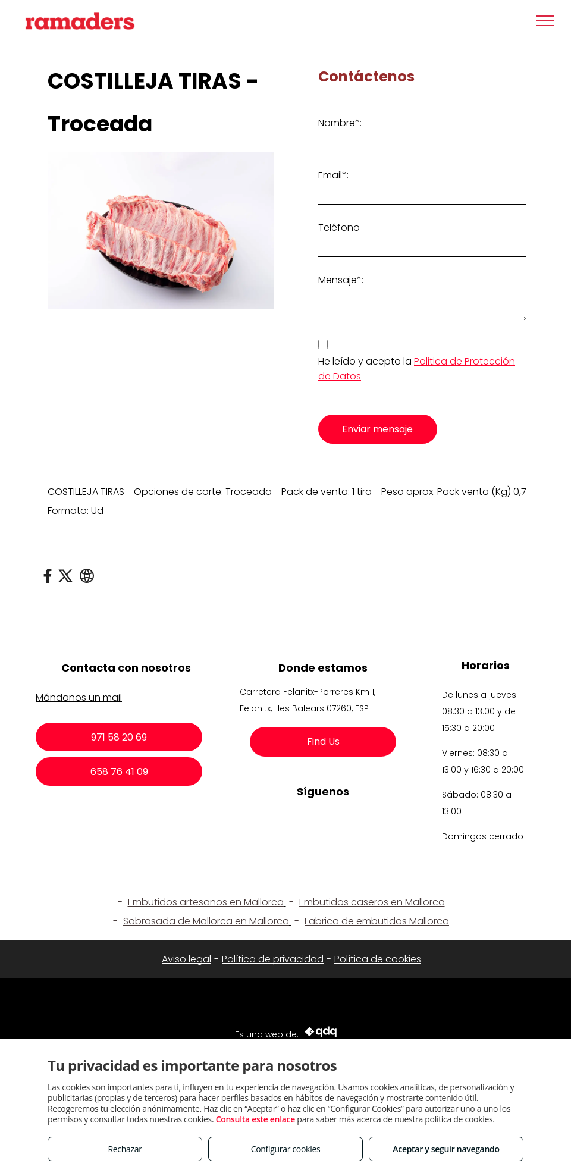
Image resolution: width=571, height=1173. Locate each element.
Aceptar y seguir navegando (446, 1149)
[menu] (544, 20)
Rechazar (125, 1149)
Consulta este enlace (255, 1119)
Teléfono (339, 227)
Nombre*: (340, 123)
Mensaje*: (340, 280)
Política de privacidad (273, 959)
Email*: (333, 175)
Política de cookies (377, 959)
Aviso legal (186, 959)
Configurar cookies (286, 1149)
